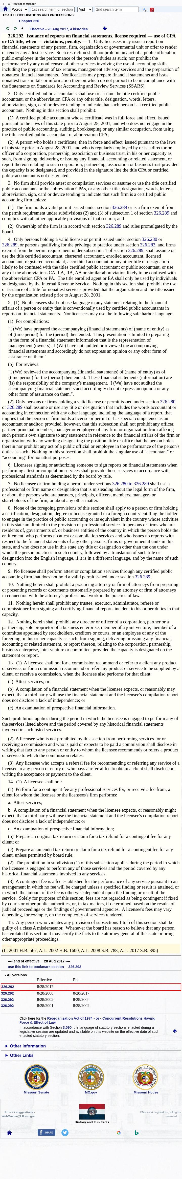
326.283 (147, 244)
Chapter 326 (29, 21)
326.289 (119, 207)
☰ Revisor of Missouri (21, 4)
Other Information (28, 1046)
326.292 (7, 987)
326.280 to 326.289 (130, 483)
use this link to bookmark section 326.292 (44, 967)
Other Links (22, 1055)
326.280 (149, 239)
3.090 (67, 1027)
